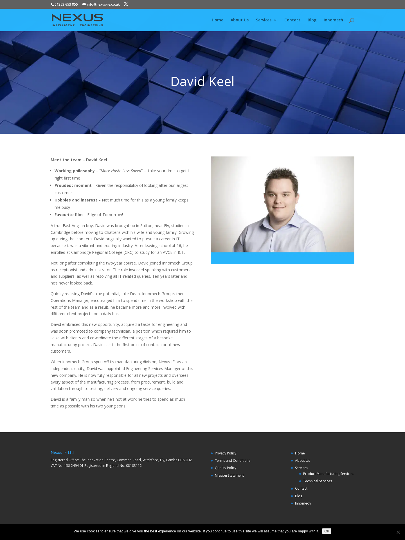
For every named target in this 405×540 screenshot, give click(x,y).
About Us (240, 20)
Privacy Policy (225, 453)
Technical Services (317, 481)
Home (217, 20)
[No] (398, 532)
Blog (312, 20)
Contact (292, 20)
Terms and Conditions (232, 460)
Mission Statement (229, 475)
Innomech (333, 20)
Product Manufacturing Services (328, 473)
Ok (326, 531)
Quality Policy (225, 467)
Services (263, 20)
